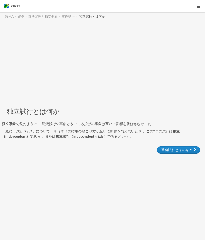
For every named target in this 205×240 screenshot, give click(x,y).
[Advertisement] (102, 64)
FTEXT (12, 6)
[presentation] (29, 131)
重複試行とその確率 (178, 150)
